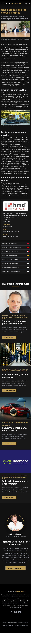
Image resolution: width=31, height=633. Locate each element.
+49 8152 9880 (7, 226)
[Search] (26, 3)
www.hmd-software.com (10, 236)
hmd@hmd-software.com (11, 231)
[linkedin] (19, 612)
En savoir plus (9, 337)
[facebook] (11, 612)
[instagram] (15, 612)
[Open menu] (29, 3)
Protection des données (21, 625)
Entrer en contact (15, 568)
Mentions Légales (8, 625)
